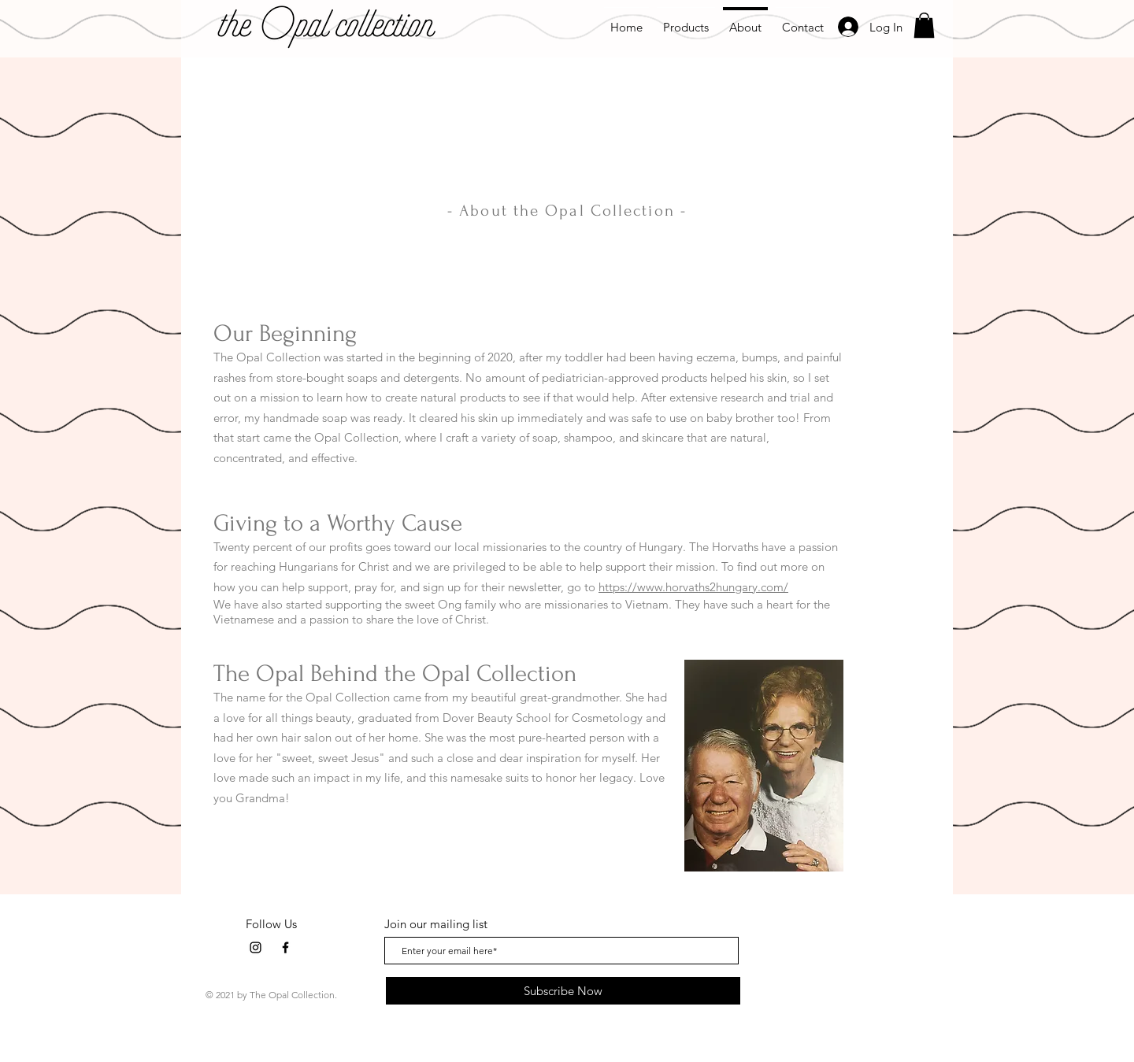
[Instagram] (255, 947)
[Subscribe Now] (563, 991)
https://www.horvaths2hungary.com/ (693, 586)
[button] (924, 25)
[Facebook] (285, 947)
